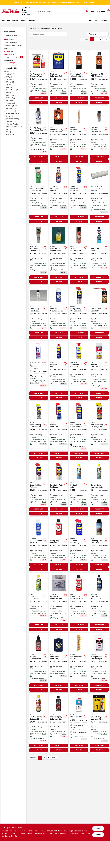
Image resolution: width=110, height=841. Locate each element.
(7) (8, 85)
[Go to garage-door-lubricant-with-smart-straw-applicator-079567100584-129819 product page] (99, 312)
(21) (10, 74)
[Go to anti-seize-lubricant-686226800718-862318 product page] (58, 602)
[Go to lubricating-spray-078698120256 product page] (99, 602)
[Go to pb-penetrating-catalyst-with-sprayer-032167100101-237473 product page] (38, 77)
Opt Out (98, 834)
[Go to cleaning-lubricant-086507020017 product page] (38, 370)
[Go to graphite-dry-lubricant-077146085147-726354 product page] (99, 723)
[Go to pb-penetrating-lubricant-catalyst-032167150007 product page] (79, 662)
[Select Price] (21, 57)
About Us (93, 20)
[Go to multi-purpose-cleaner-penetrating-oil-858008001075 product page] (58, 254)
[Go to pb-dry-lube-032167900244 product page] (79, 488)
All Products (10, 39)
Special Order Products (14, 45)
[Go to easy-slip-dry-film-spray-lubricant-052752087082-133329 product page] (99, 544)
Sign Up (102, 11)
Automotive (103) (11, 68)
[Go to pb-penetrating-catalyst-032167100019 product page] (38, 723)
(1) (11, 108)
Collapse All (13, 63)
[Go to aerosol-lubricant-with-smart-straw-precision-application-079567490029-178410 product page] (79, 544)
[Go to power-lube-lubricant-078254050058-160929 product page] (79, 602)
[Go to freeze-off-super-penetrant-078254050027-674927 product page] (99, 254)
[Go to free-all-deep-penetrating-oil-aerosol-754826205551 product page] (38, 135)
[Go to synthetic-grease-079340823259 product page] (38, 254)
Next (105, 39)
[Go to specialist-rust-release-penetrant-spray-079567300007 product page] (38, 488)
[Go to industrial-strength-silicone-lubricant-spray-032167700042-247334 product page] (38, 602)
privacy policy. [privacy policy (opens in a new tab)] (43, 833)
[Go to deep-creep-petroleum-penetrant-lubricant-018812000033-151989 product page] (38, 312)
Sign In (93, 11)
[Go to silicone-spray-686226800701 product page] (38, 544)
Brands (24, 20)
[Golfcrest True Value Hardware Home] (10, 11)
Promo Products (11, 35)
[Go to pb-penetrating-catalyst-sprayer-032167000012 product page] (99, 431)
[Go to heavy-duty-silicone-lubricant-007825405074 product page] (58, 544)
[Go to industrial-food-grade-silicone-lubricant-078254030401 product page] (38, 194)
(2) (10, 100)
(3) (9, 92)
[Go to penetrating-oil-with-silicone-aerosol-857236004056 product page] (99, 77)
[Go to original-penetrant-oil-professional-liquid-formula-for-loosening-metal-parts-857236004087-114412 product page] (58, 135)
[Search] (87, 11)
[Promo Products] (5, 35)
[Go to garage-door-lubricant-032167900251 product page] (99, 488)
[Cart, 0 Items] (108, 11)
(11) (9, 77)
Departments (12, 20)
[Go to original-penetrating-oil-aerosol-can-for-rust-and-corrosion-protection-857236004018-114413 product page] (79, 77)
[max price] (16, 57)
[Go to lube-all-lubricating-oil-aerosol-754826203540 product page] (99, 194)
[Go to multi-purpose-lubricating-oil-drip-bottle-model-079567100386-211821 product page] (99, 662)
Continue (98, 828)
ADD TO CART (38, 98)
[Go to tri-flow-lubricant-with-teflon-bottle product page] (38, 662)
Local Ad (32, 20)
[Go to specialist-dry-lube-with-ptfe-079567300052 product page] (38, 431)
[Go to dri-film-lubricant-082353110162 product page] (99, 135)
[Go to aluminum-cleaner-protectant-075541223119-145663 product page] (79, 370)
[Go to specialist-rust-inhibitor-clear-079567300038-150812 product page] (79, 135)
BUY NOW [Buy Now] (39, 102)
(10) (10, 79)
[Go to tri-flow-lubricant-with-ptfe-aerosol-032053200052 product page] (79, 254)
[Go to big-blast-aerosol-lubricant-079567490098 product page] (58, 370)
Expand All (14, 65)
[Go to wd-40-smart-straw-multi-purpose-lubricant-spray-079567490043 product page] (79, 431)
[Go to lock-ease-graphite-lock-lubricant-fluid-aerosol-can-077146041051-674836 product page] (58, 312)
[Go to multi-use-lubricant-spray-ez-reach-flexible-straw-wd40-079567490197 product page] (79, 194)
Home (3, 20)
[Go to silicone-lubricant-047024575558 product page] (99, 370)
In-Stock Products (12, 42)
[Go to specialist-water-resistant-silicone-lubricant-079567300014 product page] (58, 488)
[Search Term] (60, 11)
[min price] (7, 57)
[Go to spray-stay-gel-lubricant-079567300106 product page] (79, 312)
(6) (12, 90)
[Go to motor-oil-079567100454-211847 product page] (79, 723)
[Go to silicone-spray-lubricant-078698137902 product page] (58, 723)
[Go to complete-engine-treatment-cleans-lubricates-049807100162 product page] (58, 194)
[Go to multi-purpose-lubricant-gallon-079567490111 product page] (58, 77)
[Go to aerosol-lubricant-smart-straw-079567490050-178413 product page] (58, 431)
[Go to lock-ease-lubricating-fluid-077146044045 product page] (58, 662)
